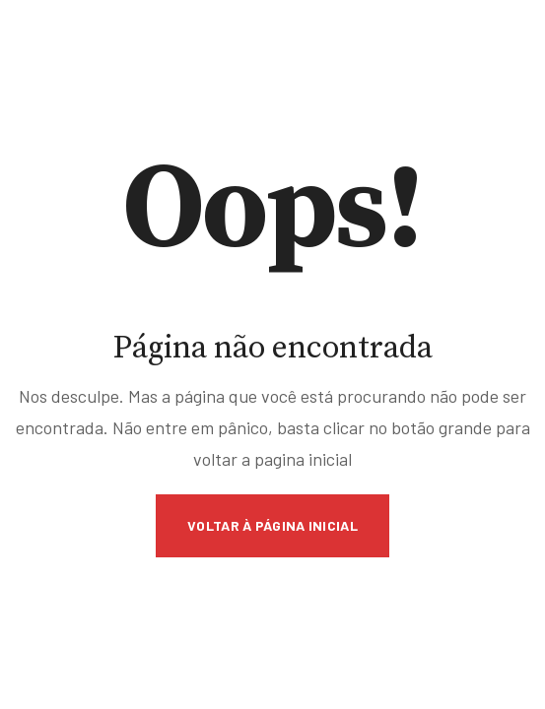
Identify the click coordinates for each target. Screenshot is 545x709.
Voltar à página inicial (272, 525)
